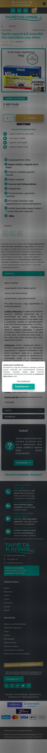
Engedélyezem (22, 386)
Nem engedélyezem (23, 381)
